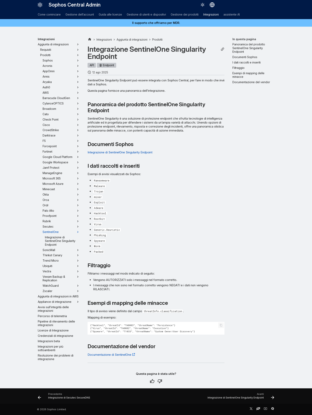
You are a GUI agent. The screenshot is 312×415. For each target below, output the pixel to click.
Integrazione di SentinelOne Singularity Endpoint (120, 152)
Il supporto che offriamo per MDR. (156, 23)
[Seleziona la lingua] (212, 5)
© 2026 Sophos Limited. (51, 409)
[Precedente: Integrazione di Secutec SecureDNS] (65, 397)
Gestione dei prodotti (185, 14)
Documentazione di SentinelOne (109, 355)
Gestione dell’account (79, 14)
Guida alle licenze (110, 14)
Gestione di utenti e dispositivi (146, 14)
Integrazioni (211, 14)
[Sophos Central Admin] (40, 5)
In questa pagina (244, 39)
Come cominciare (49, 14)
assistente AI (231, 14)
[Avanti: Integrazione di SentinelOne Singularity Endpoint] (240, 397)
